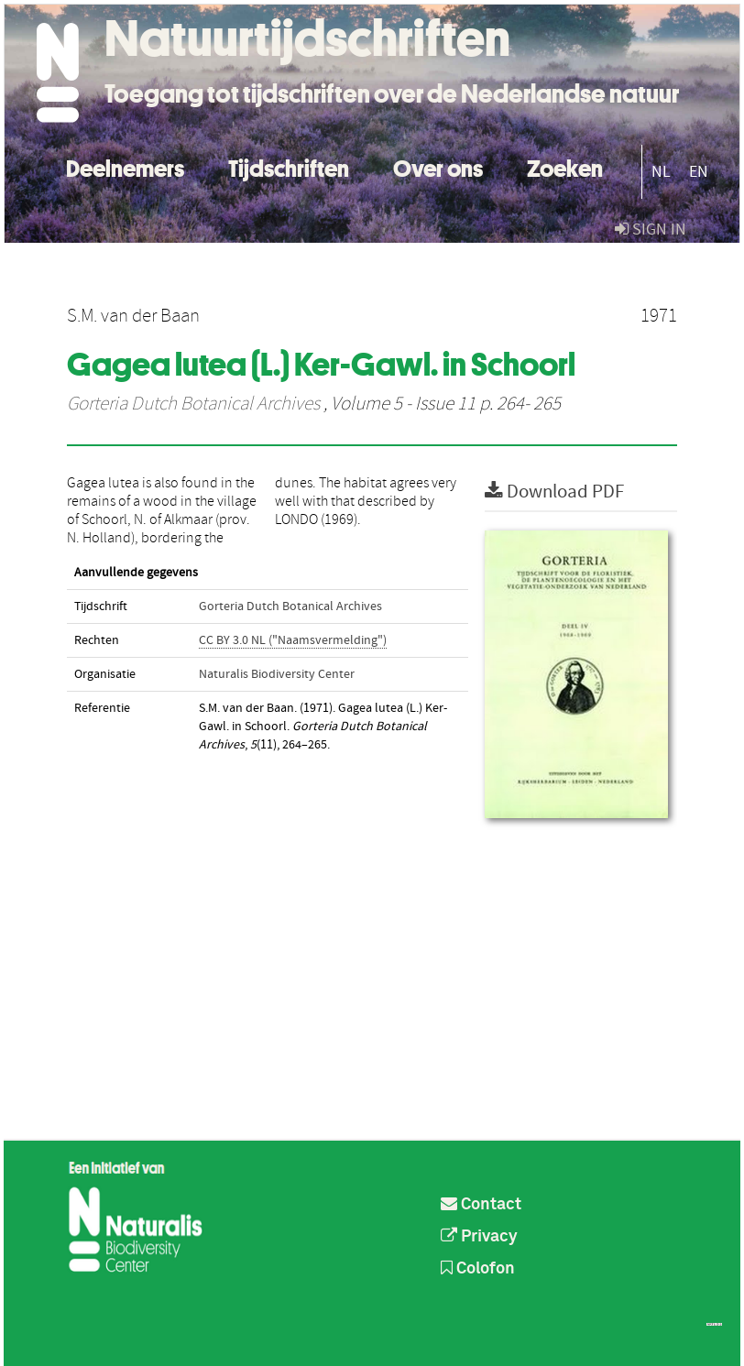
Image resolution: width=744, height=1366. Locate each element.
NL (661, 171)
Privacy (479, 1237)
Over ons (438, 166)
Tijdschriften (288, 166)
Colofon (478, 1269)
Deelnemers (125, 166)
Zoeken (565, 166)
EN (698, 171)
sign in (650, 229)
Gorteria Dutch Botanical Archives (193, 404)
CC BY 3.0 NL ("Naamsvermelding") (293, 640)
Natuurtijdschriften (307, 38)
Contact (481, 1205)
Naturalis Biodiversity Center (277, 674)
